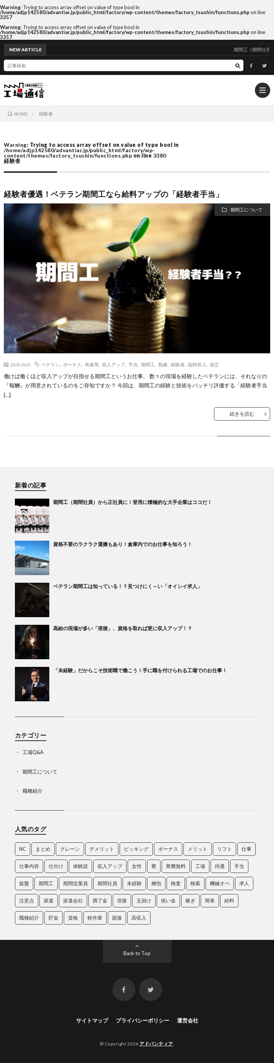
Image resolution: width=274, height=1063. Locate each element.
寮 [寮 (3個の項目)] (153, 866)
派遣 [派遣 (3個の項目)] (49, 900)
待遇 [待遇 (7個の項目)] (220, 866)
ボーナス (72, 364)
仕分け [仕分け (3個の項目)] (56, 866)
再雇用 (92, 364)
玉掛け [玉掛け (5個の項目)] (143, 900)
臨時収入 (197, 364)
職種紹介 (32, 791)
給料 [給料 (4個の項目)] (229, 900)
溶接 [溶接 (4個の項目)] (122, 900)
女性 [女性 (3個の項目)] (137, 866)
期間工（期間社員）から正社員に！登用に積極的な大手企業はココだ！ (132, 502)
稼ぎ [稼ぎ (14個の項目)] (190, 900)
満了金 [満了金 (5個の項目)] (99, 900)
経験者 (178, 364)
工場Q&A (33, 752)
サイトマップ (92, 1020)
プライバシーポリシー (142, 1020)
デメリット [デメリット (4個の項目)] (101, 849)
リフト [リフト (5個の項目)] (224, 849)
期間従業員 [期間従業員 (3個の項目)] (75, 883)
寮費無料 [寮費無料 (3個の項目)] (176, 866)
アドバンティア (156, 1044)
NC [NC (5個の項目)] (22, 849)
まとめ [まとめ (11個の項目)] (43, 849)
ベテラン (50, 364)
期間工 (148, 364)
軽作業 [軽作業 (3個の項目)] (95, 918)
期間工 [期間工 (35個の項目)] (46, 883)
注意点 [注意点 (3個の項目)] (26, 900)
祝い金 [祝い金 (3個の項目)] (168, 900)
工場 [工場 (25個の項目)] (200, 866)
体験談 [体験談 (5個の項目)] (80, 866)
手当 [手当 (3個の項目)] (239, 866)
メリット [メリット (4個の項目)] (198, 849)
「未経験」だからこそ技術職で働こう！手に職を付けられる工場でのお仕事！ (140, 670)
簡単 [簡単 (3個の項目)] (210, 900)
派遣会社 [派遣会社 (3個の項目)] (73, 900)
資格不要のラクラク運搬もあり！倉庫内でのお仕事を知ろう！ (122, 544)
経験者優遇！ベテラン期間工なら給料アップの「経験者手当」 (113, 193)
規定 (214, 364)
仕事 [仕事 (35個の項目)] (246, 849)
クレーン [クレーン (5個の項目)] (70, 849)
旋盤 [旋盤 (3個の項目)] (24, 883)
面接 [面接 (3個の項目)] (117, 918)
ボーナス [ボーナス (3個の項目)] (168, 849)
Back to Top (137, 953)
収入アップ (113, 364)
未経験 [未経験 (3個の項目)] (134, 883)
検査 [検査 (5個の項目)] (176, 883)
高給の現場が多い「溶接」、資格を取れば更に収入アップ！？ (122, 628)
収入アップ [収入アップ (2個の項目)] (109, 866)
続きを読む (242, 414)
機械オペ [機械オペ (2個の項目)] (220, 883)
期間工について (246, 210)
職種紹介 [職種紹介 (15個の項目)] (29, 918)
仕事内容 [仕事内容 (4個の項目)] (29, 866)
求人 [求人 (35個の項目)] (244, 883)
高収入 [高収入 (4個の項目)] (138, 918)
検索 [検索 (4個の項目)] (195, 883)
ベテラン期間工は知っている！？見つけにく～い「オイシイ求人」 (127, 586)
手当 (133, 364)
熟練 (162, 364)
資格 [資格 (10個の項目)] (73, 918)
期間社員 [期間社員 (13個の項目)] (107, 883)
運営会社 (187, 1020)
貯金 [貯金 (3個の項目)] (53, 918)
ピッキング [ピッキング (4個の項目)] (136, 849)
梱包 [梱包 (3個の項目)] (156, 883)
